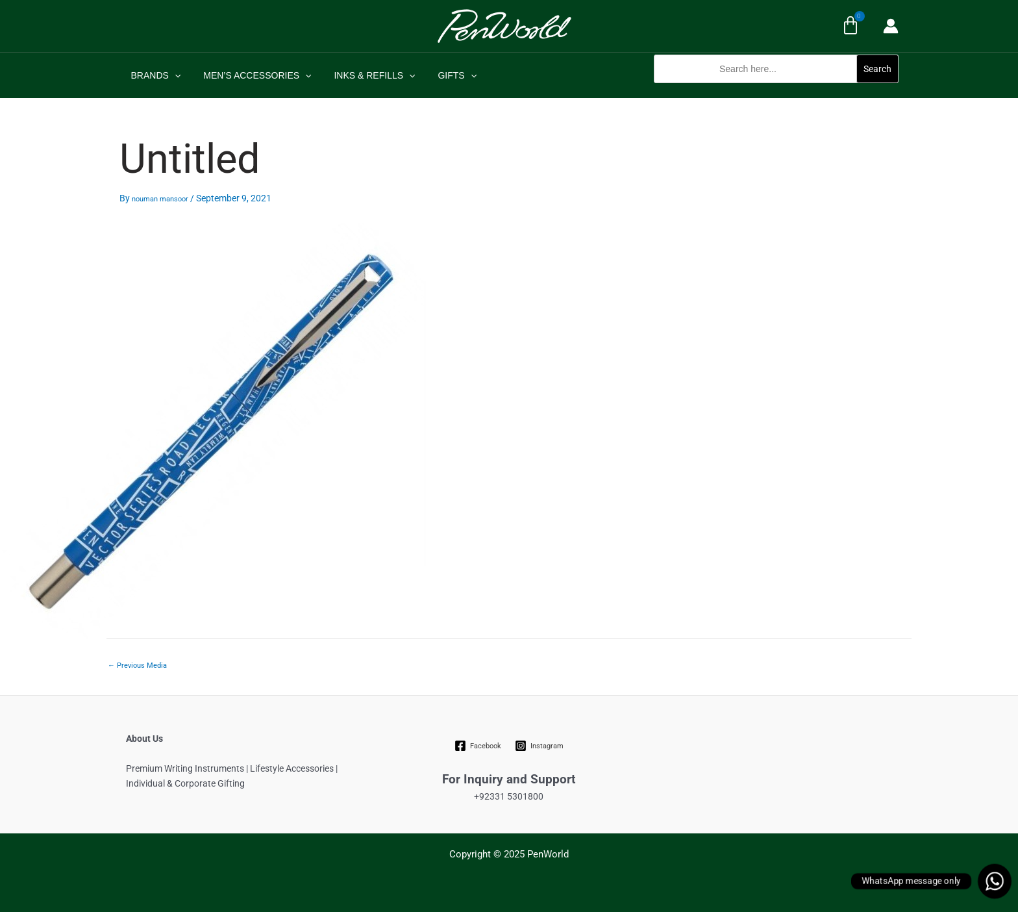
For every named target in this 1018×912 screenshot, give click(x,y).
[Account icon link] (891, 26)
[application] (172, 75)
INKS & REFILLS (363, 75)
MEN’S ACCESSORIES (250, 75)
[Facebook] (478, 746)
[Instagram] (539, 746)
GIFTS (441, 75)
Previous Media (137, 665)
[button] (776, 90)
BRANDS (154, 75)
